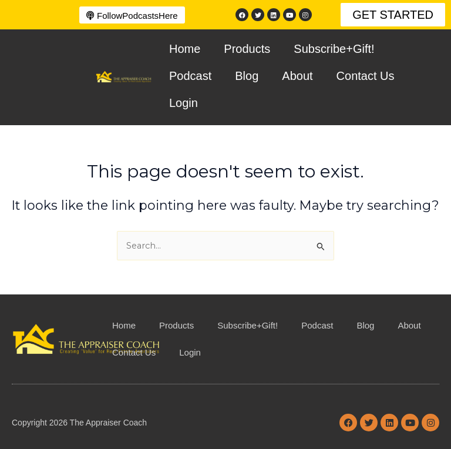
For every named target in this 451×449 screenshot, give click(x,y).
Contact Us (365, 75)
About (297, 75)
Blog (246, 75)
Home (184, 48)
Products (247, 48)
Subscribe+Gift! (334, 48)
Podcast (190, 75)
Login (183, 102)
